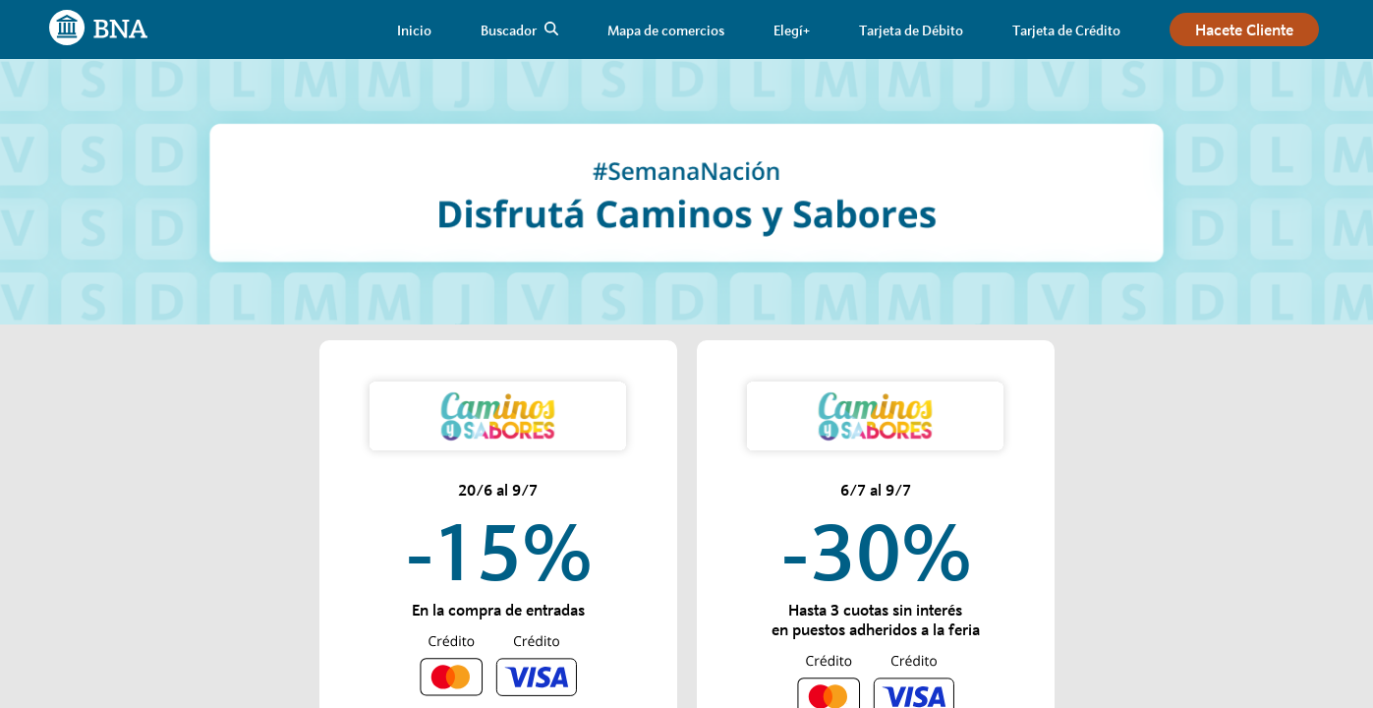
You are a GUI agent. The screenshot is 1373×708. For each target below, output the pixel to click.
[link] (414, 30)
